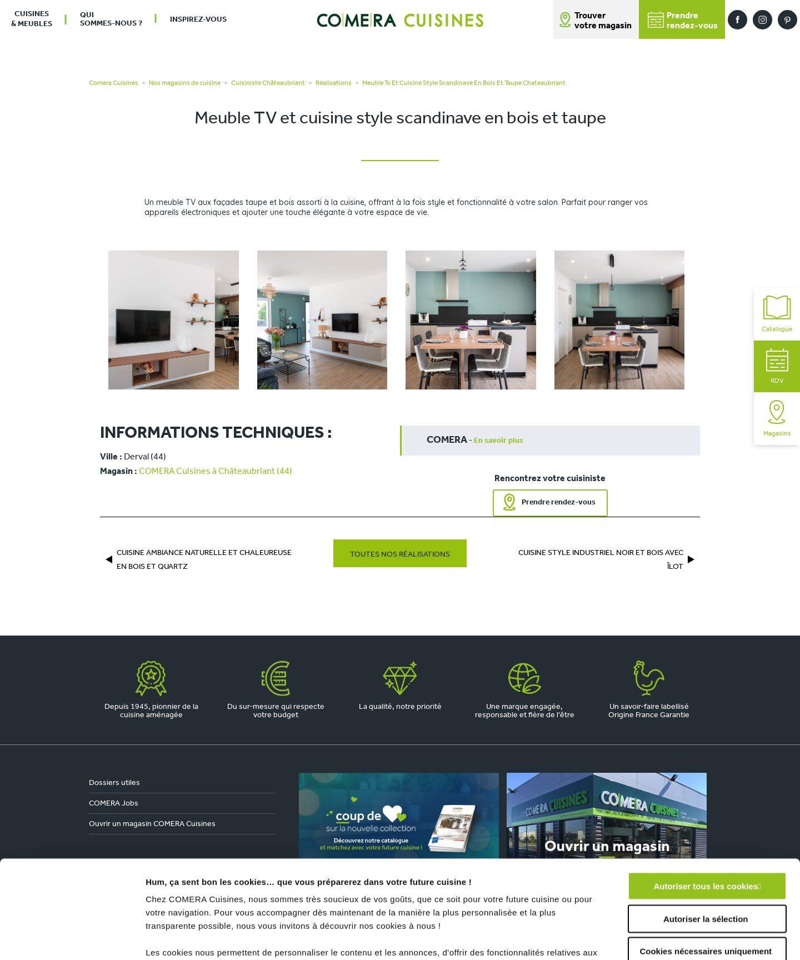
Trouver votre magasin (603, 21)
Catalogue (777, 314)
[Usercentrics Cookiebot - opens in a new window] (72, 938)
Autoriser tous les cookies (705, 788)
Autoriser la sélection (705, 821)
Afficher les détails (611, 938)
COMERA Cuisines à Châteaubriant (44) (215, 471)
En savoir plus (498, 441)
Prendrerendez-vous (683, 21)
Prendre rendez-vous (559, 502)
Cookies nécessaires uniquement (705, 853)
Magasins (777, 418)
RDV (777, 366)
